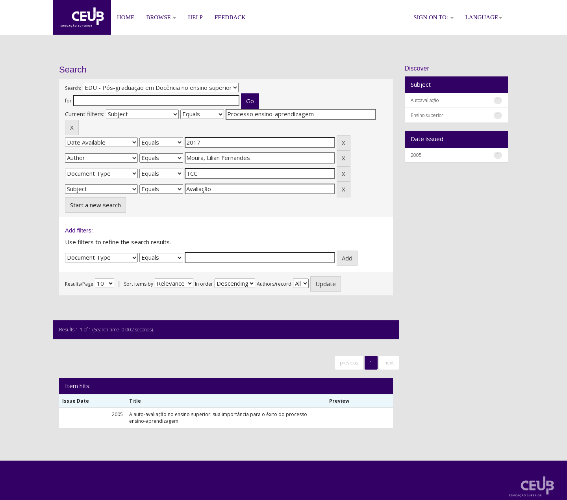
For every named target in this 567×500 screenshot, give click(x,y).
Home (125, 17)
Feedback (230, 17)
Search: (73, 88)
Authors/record (274, 284)
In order (204, 284)
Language (483, 17)
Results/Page (79, 284)
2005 (416, 155)
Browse (161, 17)
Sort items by (138, 284)
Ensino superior (427, 115)
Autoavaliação (425, 100)
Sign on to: (433, 17)
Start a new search (95, 205)
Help (195, 17)
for (68, 100)
